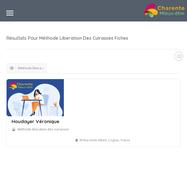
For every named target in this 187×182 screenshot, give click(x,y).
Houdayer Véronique (35, 121)
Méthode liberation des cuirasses (43, 129)
